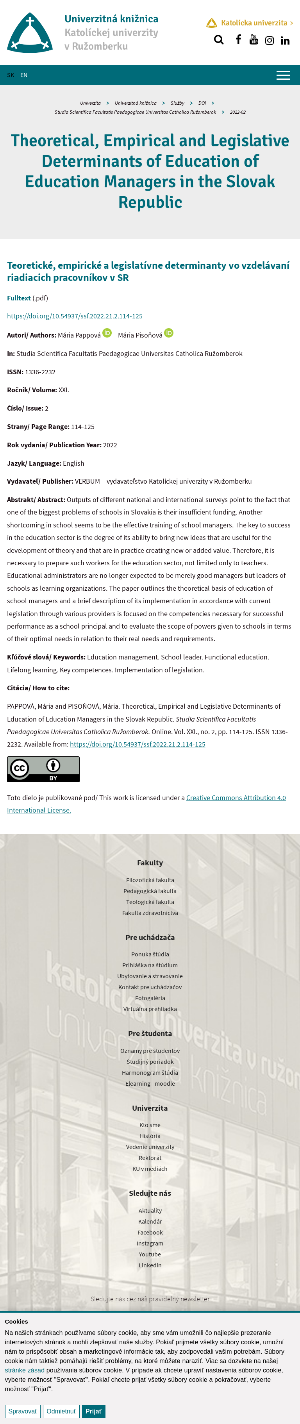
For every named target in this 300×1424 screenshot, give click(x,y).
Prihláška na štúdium (150, 965)
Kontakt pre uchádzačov (150, 987)
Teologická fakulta (150, 902)
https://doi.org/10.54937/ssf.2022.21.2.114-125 (75, 315)
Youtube (150, 1254)
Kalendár (150, 1221)
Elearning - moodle (150, 1083)
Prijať (94, 1411)
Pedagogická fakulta (150, 891)
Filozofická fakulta (150, 880)
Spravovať (23, 1411)
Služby (177, 103)
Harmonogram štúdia (150, 1072)
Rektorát (150, 1157)
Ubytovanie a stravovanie (150, 976)
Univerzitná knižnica (136, 103)
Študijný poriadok (150, 1061)
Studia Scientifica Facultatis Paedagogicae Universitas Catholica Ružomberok (135, 112)
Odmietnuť (61, 1411)
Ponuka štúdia (150, 954)
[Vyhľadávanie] (219, 39)
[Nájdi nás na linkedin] (285, 39)
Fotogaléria (150, 998)
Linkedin (150, 1265)
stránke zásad (25, 1370)
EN (23, 75)
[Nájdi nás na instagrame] (269, 39)
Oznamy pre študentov (150, 1050)
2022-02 (238, 112)
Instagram (150, 1243)
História (150, 1136)
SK (10, 75)
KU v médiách (150, 1168)
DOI (202, 103)
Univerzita (90, 103)
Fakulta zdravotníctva (150, 913)
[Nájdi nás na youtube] (254, 39)
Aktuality (150, 1210)
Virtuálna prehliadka (150, 1009)
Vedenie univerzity (150, 1147)
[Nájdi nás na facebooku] (238, 39)
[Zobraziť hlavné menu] (283, 75)
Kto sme (150, 1125)
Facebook (150, 1232)
